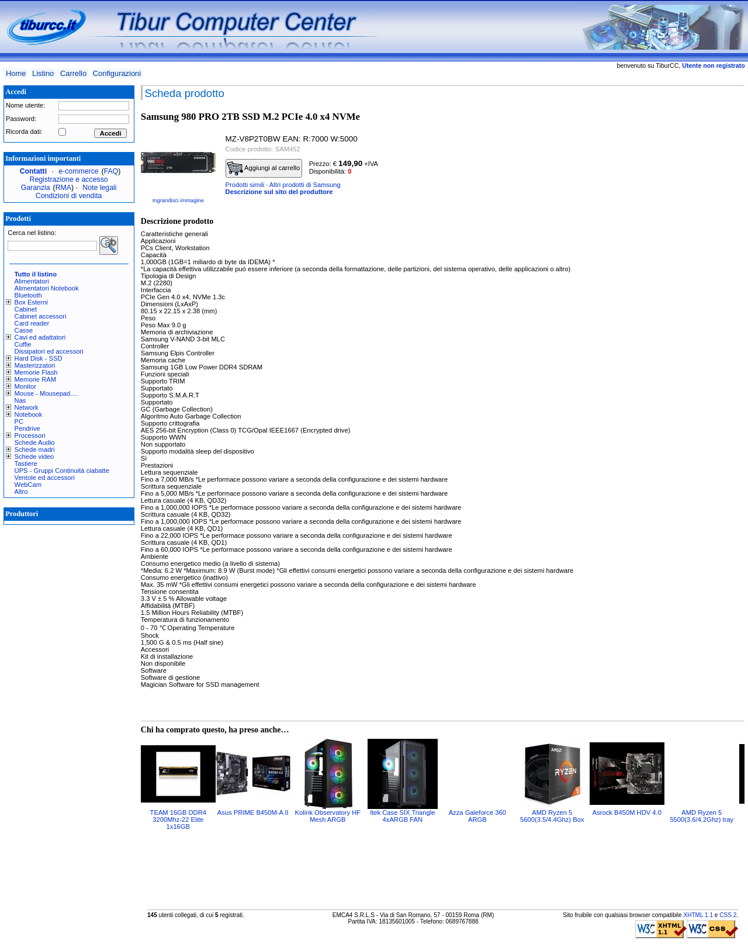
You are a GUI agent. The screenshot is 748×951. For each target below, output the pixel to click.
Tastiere (26, 463)
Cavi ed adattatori (40, 337)
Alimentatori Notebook (47, 288)
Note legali (99, 188)
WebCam (28, 484)
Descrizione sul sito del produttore (279, 191)
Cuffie (23, 344)
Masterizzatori (35, 365)
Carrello (73, 73)
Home (16, 73)
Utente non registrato (713, 65)
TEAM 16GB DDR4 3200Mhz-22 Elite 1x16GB (178, 819)
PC (19, 421)
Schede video (34, 456)
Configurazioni (117, 73)
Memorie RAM (35, 379)
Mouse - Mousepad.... (46, 393)
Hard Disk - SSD (39, 358)
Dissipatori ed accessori (49, 351)
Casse (24, 330)
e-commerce (78, 171)
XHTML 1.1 (698, 915)
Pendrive (27, 428)
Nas (20, 400)
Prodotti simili (245, 184)
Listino (43, 73)
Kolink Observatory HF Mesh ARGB (328, 816)
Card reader (32, 323)
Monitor (25, 386)
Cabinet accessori (41, 316)
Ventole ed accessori (45, 477)
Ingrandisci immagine (178, 200)
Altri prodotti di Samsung (305, 184)
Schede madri (35, 449)
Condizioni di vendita (69, 196)
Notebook (29, 414)
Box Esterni (31, 302)
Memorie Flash (36, 372)
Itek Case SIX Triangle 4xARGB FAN (402, 816)
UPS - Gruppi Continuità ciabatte (62, 470)
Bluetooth (28, 295)
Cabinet (26, 309)
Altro (21, 491)
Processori (30, 435)
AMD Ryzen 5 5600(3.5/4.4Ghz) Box (552, 816)
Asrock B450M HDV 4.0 (627, 812)
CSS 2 (727, 915)
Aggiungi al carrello (263, 168)
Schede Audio (35, 442)
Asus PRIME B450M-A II (253, 812)
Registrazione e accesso (69, 179)
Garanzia (35, 188)
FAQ (111, 171)
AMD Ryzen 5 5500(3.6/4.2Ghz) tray (701, 816)
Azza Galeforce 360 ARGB (477, 816)
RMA (63, 188)
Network (27, 407)
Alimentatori (32, 281)
